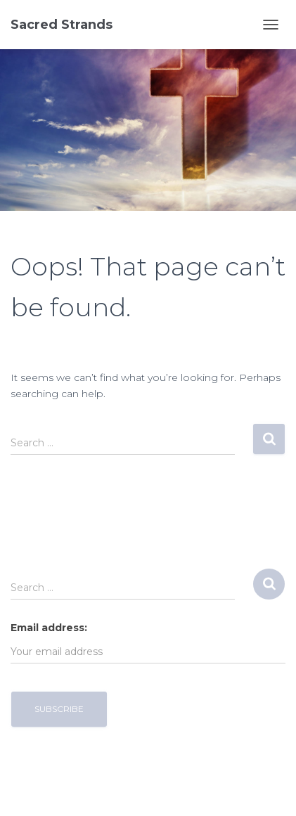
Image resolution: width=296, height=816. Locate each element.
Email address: (49, 627)
